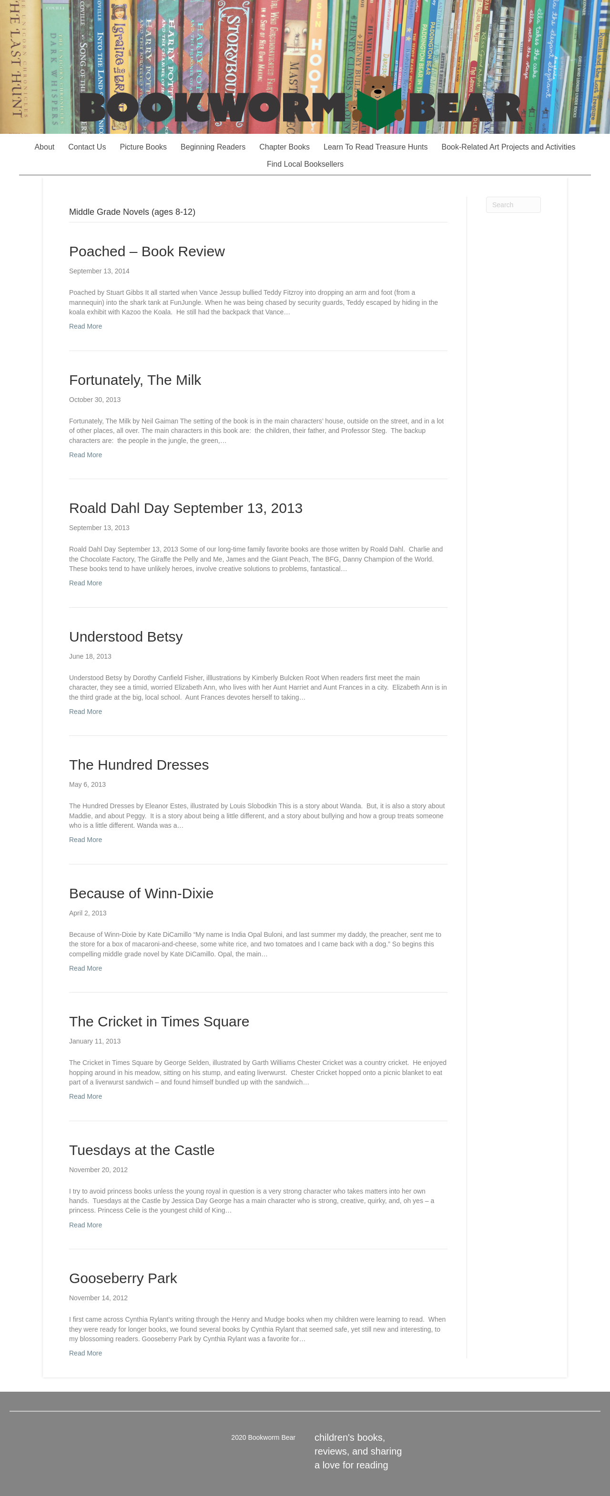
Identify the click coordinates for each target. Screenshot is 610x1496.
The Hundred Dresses (139, 765)
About (44, 147)
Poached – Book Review (147, 251)
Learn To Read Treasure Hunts (376, 147)
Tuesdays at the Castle (142, 1150)
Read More (85, 326)
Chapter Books (284, 147)
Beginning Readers (213, 147)
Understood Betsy (126, 636)
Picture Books (143, 147)
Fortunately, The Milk (135, 380)
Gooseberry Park (123, 1278)
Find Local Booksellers (305, 164)
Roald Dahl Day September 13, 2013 (186, 508)
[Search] (513, 205)
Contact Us (87, 147)
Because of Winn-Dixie (141, 893)
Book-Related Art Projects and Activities (509, 147)
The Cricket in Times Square (159, 1021)
